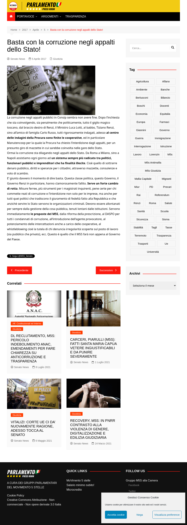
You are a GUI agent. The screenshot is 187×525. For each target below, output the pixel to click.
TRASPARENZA (75, 16)
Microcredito (74, 489)
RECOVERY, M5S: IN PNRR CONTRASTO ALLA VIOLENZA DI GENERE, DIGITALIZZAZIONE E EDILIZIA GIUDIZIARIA (92, 429)
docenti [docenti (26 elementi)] (164, 105)
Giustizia (58, 58)
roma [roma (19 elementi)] (152, 203)
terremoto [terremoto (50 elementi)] (140, 235)
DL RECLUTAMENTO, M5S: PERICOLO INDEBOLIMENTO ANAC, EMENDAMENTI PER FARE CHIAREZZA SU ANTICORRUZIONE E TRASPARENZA (33, 348)
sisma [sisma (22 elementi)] (166, 219)
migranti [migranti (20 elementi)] (166, 178)
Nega (140, 514)
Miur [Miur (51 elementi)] (137, 186)
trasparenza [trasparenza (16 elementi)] (163, 235)
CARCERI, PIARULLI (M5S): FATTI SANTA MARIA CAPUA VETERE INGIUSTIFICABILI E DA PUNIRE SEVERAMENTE (93, 348)
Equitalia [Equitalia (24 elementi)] (165, 113)
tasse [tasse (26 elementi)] (168, 227)
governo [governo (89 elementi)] (164, 130)
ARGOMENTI (49, 16)
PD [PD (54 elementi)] (151, 186)
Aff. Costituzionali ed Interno (27, 323)
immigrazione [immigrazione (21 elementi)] (163, 138)
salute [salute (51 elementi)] (168, 203)
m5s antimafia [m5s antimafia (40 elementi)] (153, 162)
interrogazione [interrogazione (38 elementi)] (142, 146)
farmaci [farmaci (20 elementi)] (164, 121)
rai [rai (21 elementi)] (139, 194)
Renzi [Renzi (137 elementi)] (137, 203)
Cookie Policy (15, 495)
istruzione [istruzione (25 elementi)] (166, 146)
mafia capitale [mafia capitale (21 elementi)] (143, 178)
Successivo (108, 270)
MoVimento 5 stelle (79, 480)
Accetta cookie (116, 514)
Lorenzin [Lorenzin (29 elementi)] (154, 154)
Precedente (19, 270)
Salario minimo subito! (80, 485)
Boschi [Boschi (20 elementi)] (141, 105)
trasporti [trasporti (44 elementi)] (143, 243)
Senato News (16, 58)
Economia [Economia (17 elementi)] (141, 113)
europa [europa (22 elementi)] (141, 121)
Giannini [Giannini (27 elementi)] (141, 130)
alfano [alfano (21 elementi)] (166, 81)
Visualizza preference (167, 514)
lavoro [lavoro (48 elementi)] (137, 154)
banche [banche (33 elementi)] (165, 89)
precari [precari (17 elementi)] (167, 186)
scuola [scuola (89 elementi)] (165, 211)
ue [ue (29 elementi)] (166, 243)
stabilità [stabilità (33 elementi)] (138, 227)
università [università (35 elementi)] (153, 251)
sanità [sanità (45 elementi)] (141, 211)
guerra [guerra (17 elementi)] (139, 138)
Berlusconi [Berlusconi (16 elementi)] (142, 97)
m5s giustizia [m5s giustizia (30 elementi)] (153, 170)
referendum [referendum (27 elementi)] (162, 194)
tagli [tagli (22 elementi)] (154, 227)
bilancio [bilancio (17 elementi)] (165, 97)
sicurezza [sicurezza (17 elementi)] (142, 219)
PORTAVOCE (25, 16)
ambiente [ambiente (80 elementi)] (141, 89)
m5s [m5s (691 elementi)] (169, 154)
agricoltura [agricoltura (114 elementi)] (142, 81)
